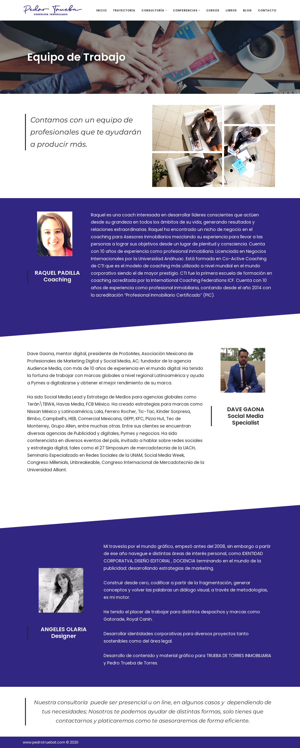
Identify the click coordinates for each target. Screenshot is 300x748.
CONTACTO (267, 10)
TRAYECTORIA (124, 10)
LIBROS (231, 10)
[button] (166, 10)
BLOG (247, 10)
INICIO (101, 10)
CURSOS (212, 10)
